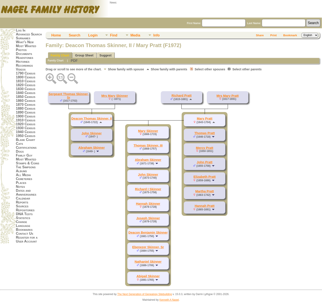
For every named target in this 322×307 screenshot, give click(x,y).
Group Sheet (84, 55)
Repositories (25, 210)
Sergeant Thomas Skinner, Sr (68, 95)
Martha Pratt (204, 191)
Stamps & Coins (27, 163)
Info (156, 35)
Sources (22, 206)
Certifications (26, 147)
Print (273, 35)
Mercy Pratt (204, 148)
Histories (23, 61)
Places (21, 183)
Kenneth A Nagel (169, 299)
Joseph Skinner (148, 218)
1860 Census (25, 100)
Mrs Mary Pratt (228, 95)
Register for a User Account (27, 239)
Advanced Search (29, 34)
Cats (19, 143)
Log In (20, 30)
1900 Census (25, 116)
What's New (25, 42)
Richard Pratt (181, 95)
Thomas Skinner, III (148, 145)
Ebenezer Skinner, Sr (148, 247)
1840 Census (25, 93)
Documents (24, 54)
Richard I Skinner (148, 189)
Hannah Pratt (204, 206)
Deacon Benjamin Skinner (148, 232)
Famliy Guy (24, 155)
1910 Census (25, 120)
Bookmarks (24, 229)
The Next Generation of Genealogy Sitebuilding (144, 294)
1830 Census (25, 89)
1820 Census (25, 85)
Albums (21, 171)
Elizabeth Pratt (205, 176)
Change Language (23, 224)
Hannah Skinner (148, 203)
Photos (21, 50)
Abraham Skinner (91, 147)
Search (74, 35)
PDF (74, 61)
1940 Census (25, 132)
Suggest (105, 55)
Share (260, 35)
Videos (21, 69)
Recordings (24, 65)
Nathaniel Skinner (148, 261)
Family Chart (60, 55)
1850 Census (25, 97)
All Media (23, 175)
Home (56, 35)
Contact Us (24, 233)
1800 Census (25, 77)
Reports (22, 202)
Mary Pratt (204, 118)
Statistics (23, 218)
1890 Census (25, 112)
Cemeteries (24, 179)
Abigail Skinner (148, 276)
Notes (20, 186)
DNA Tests (24, 214)
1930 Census (25, 128)
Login (93, 35)
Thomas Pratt (204, 133)
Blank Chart (25, 140)
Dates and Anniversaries (26, 192)
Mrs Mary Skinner (114, 95)
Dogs (20, 151)
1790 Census (25, 73)
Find (113, 35)
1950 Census (25, 136)
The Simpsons (26, 167)
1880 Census (25, 108)
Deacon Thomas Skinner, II (91, 118)
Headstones (24, 57)
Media (135, 35)
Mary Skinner (148, 131)
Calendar (23, 198)
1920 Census (25, 124)
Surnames (23, 38)
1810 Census (25, 81)
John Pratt (204, 162)
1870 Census (25, 104)
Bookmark (290, 35)
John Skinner (91, 133)
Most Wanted (26, 46)
